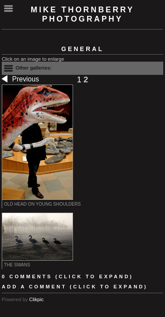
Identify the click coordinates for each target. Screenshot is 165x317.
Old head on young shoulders (42, 204)
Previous (20, 79)
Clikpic (36, 299)
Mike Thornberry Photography (82, 14)
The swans (17, 264)
